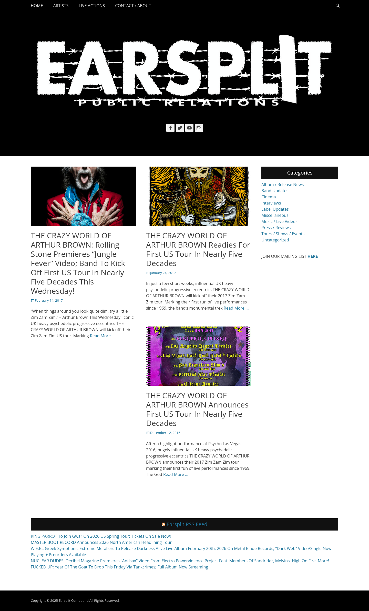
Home (37, 5)
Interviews (271, 203)
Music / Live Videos (279, 221)
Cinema (268, 197)
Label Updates (275, 209)
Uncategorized (275, 240)
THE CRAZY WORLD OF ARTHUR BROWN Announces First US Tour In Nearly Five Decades (197, 409)
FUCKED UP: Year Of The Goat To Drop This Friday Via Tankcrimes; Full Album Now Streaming (119, 567)
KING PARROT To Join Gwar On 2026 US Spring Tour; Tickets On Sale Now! (101, 536)
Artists (61, 5)
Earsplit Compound (73, 600)
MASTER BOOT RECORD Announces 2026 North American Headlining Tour (101, 542)
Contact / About (133, 5)
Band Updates (274, 191)
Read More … (102, 336)
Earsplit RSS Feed (187, 524)
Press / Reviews (276, 227)
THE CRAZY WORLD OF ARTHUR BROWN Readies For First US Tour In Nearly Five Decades (198, 249)
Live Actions (92, 5)
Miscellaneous (275, 215)
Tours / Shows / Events (282, 234)
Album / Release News (282, 184)
